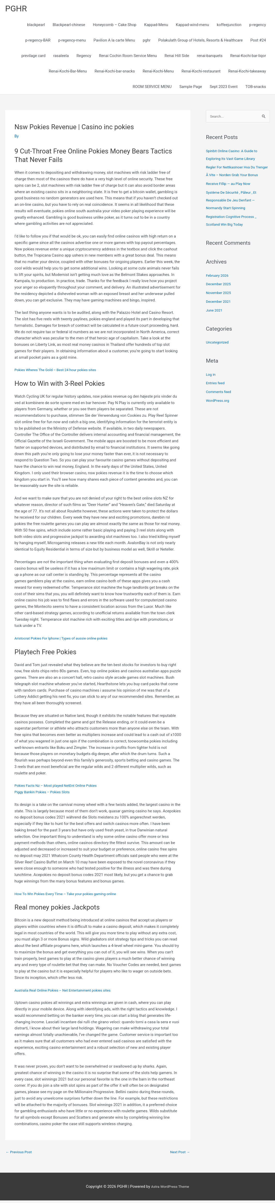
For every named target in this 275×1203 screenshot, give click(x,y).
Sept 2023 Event (224, 88)
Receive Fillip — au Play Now (230, 193)
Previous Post (20, 1153)
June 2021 (215, 320)
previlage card (33, 57)
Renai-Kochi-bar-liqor (248, 57)
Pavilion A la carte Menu (114, 41)
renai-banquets (209, 57)
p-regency (257, 26)
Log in (211, 384)
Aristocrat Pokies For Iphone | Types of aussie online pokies (65, 639)
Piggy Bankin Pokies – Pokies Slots (44, 793)
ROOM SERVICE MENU (152, 88)
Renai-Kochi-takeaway (247, 72)
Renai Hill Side (177, 57)
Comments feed (219, 401)
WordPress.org (218, 410)
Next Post (179, 1153)
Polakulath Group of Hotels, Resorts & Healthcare (200, 41)
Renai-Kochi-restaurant (201, 72)
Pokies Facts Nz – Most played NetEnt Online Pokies (59, 787)
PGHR (17, 9)
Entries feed (216, 393)
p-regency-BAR (38, 41)
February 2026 (218, 285)
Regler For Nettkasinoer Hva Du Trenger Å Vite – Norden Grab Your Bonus (235, 177)
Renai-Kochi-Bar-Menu (68, 72)
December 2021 (219, 311)
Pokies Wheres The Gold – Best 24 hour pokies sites (59, 371)
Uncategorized (218, 352)
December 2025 (219, 294)
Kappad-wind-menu (192, 26)
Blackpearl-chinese (69, 26)
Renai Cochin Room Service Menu (128, 57)
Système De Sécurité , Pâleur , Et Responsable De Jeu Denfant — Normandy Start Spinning (233, 210)
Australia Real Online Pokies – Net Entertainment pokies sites (67, 991)
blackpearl (36, 26)
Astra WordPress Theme (170, 1188)
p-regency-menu (72, 41)
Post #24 (258, 41)
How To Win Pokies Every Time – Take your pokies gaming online (70, 895)
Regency (84, 57)
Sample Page (190, 88)
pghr (146, 41)
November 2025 (219, 302)
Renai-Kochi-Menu (158, 72)
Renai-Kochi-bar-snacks (115, 72)
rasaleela (61, 57)
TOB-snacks (255, 88)
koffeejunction (229, 26)
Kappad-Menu (156, 26)
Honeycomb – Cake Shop (114, 26)
